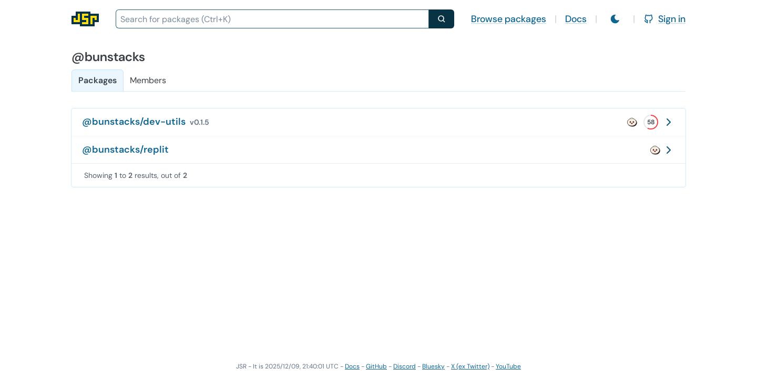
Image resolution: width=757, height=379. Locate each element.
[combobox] (272, 18)
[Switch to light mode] (615, 18)
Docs (576, 19)
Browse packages (508, 19)
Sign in (664, 19)
